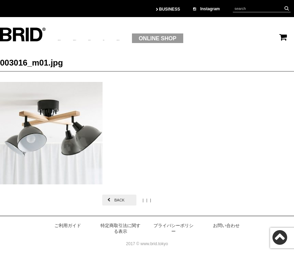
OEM (168, 38)
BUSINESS (168, 9)
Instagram (206, 8)
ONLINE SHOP (247, 38)
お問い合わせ (226, 225)
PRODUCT (108, 38)
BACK (119, 200)
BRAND (142, 38)
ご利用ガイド (67, 225)
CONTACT (198, 38)
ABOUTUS (71, 38)
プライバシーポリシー (173, 228)
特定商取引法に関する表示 (121, 228)
